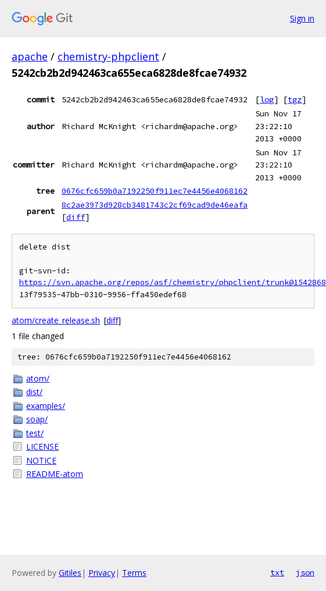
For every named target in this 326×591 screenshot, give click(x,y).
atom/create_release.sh (56, 320)
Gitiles (70, 572)
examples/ (45, 405)
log (267, 99)
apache (30, 56)
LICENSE (42, 446)
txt (277, 572)
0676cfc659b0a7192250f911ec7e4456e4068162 (155, 191)
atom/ (37, 378)
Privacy (101, 572)
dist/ (34, 391)
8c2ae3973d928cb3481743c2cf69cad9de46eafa (155, 205)
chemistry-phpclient (108, 56)
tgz (295, 99)
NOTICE (41, 460)
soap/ (37, 419)
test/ (35, 433)
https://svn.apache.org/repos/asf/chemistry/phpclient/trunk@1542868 (172, 282)
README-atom (54, 473)
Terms (134, 572)
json (305, 572)
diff (75, 217)
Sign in (302, 18)
